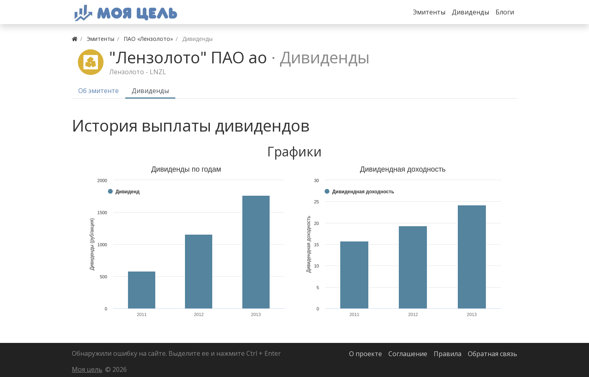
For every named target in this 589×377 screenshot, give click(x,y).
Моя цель (87, 369)
